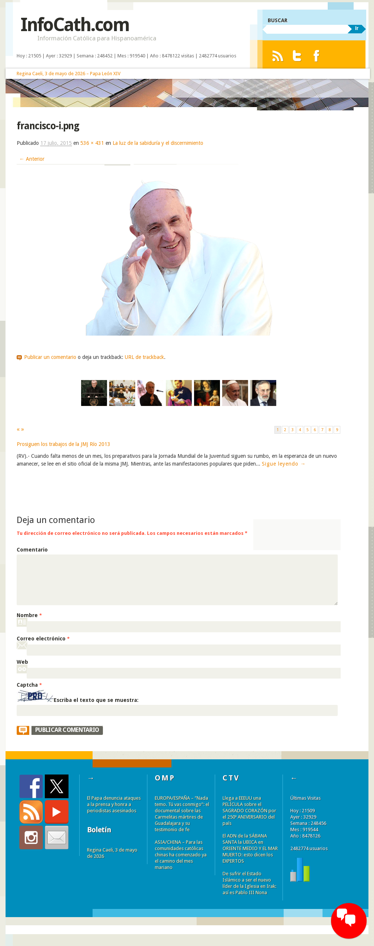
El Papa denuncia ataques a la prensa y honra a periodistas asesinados (114, 804)
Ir (356, 28)
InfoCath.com (74, 25)
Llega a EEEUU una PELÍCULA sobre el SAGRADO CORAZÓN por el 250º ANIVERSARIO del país (249, 810)
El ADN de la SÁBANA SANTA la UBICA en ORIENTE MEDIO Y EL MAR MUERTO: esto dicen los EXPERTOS (250, 848)
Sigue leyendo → (284, 464)
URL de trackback (144, 357)
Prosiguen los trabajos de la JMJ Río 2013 (63, 444)
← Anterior (31, 159)
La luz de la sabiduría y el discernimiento (158, 143)
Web (22, 662)
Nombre (29, 615)
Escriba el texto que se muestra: (96, 700)
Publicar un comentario (50, 357)
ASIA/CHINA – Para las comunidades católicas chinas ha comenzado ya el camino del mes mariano (181, 854)
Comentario (32, 550)
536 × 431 (92, 143)
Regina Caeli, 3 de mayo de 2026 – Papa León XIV (68, 73)
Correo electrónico (43, 639)
